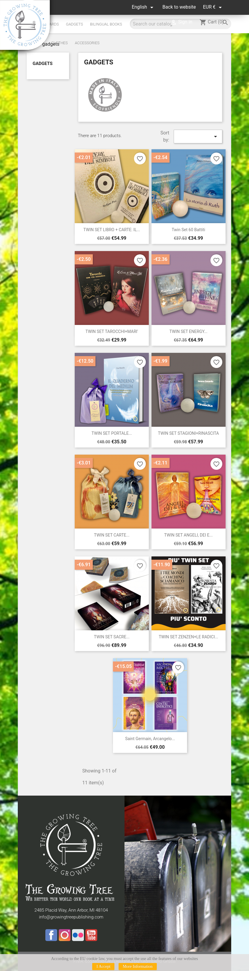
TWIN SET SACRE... (112, 636)
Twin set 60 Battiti (188, 229)
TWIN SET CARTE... (112, 535)
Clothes (59, 43)
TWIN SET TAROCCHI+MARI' (111, 331)
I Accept (103, 966)
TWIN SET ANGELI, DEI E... (188, 535)
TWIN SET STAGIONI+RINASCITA (188, 433)
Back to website (179, 7)
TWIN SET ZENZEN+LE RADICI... (188, 636)
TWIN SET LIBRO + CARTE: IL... (111, 229)
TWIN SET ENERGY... (189, 331)
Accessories (87, 43)
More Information (138, 966)
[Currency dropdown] (213, 7)
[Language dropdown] (143, 7)
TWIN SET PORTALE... (112, 433)
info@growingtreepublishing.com (71, 917)
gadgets (42, 63)
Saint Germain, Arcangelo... (150, 738)
